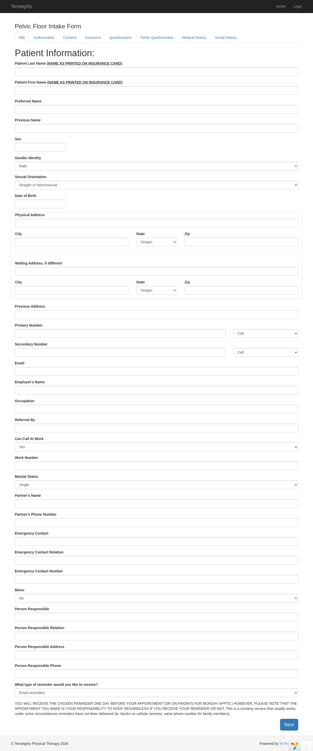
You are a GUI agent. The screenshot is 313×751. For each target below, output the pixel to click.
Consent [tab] (69, 38)
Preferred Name (28, 101)
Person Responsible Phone (38, 666)
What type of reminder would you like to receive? (56, 685)
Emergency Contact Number (39, 571)
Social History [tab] (226, 38)
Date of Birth (25, 196)
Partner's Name (28, 495)
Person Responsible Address (39, 647)
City (18, 234)
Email (19, 363)
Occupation (24, 401)
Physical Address (30, 215)
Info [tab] (22, 38)
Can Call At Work (29, 439)
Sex (18, 139)
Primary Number (29, 325)
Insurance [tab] (93, 38)
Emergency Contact (31, 533)
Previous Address (30, 306)
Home (280, 6)
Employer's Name (30, 382)
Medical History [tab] (194, 38)
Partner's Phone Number (36, 514)
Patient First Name (69, 82)
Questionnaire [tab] (121, 38)
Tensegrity (21, 6)
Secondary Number (31, 344)
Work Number (26, 458)
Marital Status (26, 477)
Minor (20, 590)
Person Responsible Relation (39, 628)
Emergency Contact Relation (39, 552)
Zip (187, 234)
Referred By (25, 420)
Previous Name (28, 120)
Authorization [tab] (43, 38)
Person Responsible (32, 609)
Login (297, 6)
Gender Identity (28, 158)
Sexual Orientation (30, 177)
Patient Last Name (68, 63)
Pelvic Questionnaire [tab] (156, 38)
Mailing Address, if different (38, 263)
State (140, 234)
